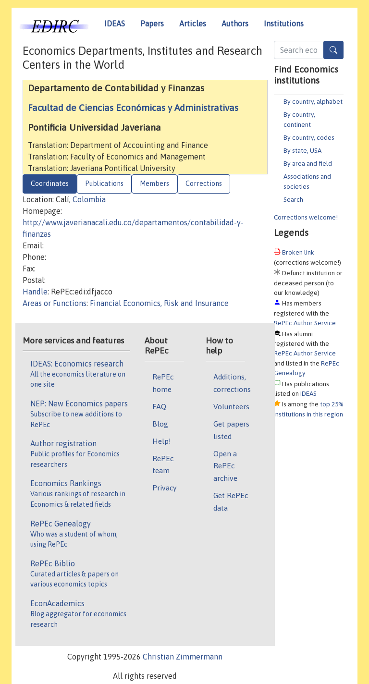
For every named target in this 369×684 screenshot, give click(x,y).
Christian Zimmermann (182, 656)
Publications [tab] (104, 183)
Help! (161, 441)
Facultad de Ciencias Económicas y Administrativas (133, 107)
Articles (192, 23)
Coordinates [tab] (50, 183)
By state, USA (302, 150)
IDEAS (114, 23)
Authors (234, 23)
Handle (35, 291)
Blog (160, 423)
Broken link (298, 252)
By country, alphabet (313, 101)
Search (293, 199)
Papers (152, 23)
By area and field (307, 163)
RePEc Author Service (305, 323)
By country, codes (308, 137)
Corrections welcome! (306, 217)
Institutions (284, 23)
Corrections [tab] (203, 183)
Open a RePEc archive (225, 466)
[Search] (333, 50)
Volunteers (231, 406)
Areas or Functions (54, 303)
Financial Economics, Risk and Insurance (159, 303)
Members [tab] (154, 183)
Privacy (164, 487)
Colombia (89, 199)
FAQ (159, 406)
